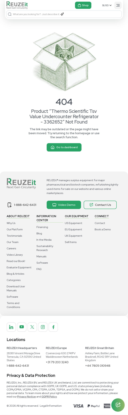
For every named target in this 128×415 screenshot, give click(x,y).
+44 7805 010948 (97, 366)
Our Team (12, 242)
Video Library (15, 254)
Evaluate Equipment (19, 267)
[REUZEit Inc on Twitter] (32, 327)
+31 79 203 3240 (57, 362)
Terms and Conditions (13, 305)
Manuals (41, 256)
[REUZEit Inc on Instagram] (43, 327)
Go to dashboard (64, 147)
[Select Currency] (107, 5)
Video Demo (63, 205)
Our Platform (15, 229)
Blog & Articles (15, 274)
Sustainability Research (44, 248)
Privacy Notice (26, 396)
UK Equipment (73, 236)
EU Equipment (73, 229)
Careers (11, 248)
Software (12, 296)
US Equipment (73, 223)
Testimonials (14, 236)
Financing (42, 227)
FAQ (39, 269)
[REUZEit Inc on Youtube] (22, 327)
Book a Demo (103, 229)
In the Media (44, 240)
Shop (83, 5)
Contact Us (100, 205)
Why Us (11, 223)
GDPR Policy (49, 396)
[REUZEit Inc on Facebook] (54, 327)
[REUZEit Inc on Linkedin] (11, 327)
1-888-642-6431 (25, 205)
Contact (100, 223)
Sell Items (71, 242)
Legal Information (51, 406)
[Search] (9, 14)
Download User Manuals (16, 288)
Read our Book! (16, 261)
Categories (14, 280)
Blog (39, 233)
